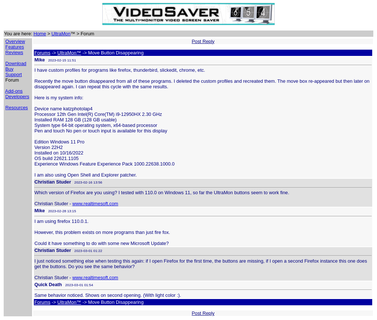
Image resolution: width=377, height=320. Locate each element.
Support (14, 74)
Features (15, 47)
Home (40, 33)
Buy (10, 69)
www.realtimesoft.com (95, 203)
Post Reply (203, 41)
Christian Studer (52, 182)
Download (16, 63)
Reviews (14, 52)
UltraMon (61, 33)
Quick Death (48, 284)
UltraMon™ (69, 53)
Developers (17, 96)
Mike (39, 60)
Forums (42, 53)
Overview (15, 41)
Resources (17, 107)
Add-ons (14, 91)
